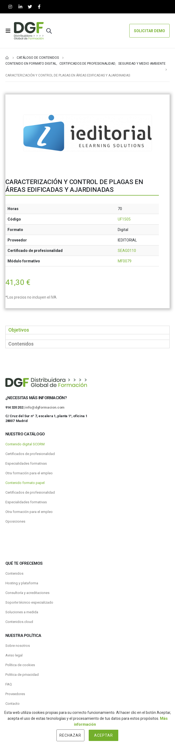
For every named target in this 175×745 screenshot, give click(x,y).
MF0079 (124, 261)
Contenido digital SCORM (25, 444)
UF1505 (124, 219)
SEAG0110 (127, 250)
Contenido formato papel (25, 483)
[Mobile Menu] (9, 30)
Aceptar (103, 735)
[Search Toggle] (49, 30)
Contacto (12, 704)
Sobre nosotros (17, 646)
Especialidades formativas (26, 463)
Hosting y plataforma (21, 583)
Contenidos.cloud (19, 622)
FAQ (8, 684)
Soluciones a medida (21, 612)
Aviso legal (14, 655)
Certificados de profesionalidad (30, 454)
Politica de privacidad (22, 675)
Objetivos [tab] (18, 330)
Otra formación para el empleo (29, 473)
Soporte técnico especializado (29, 602)
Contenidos (14, 573)
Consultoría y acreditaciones (27, 593)
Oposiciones (15, 521)
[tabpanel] (87, 337)
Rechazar (70, 735)
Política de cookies (20, 665)
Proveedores (15, 694)
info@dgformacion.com (45, 407)
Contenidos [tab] (21, 344)
